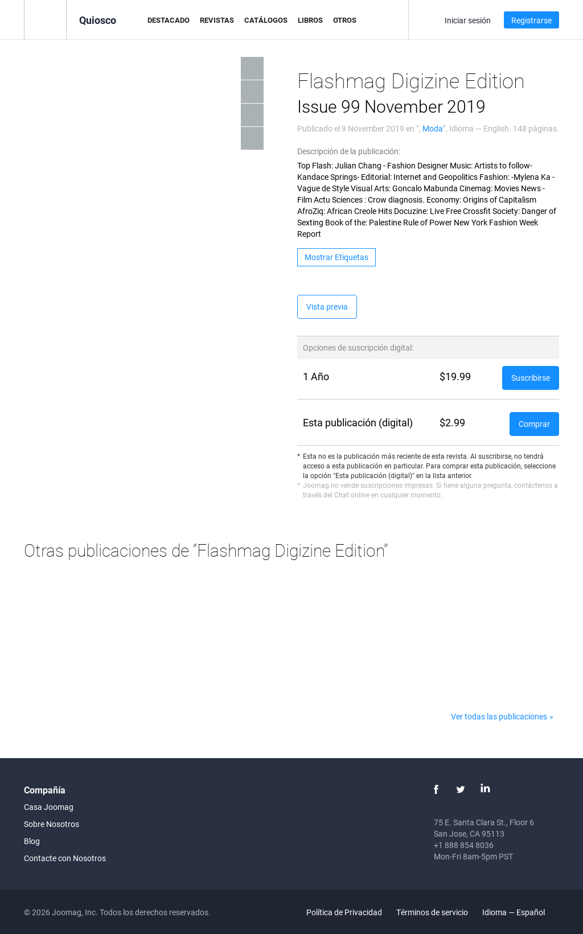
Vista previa (327, 306)
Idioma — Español (520, 912)
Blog (32, 841)
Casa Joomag (48, 806)
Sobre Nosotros (51, 823)
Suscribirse (530, 377)
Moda (432, 128)
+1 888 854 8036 (464, 845)
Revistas (217, 20)
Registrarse (531, 20)
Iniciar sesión (468, 20)
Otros (344, 20)
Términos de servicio (432, 912)
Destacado (168, 20)
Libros (310, 20)
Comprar (534, 423)
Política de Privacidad (344, 912)
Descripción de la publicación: (348, 151)
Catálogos (266, 20)
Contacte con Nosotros (65, 858)
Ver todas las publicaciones (499, 716)
